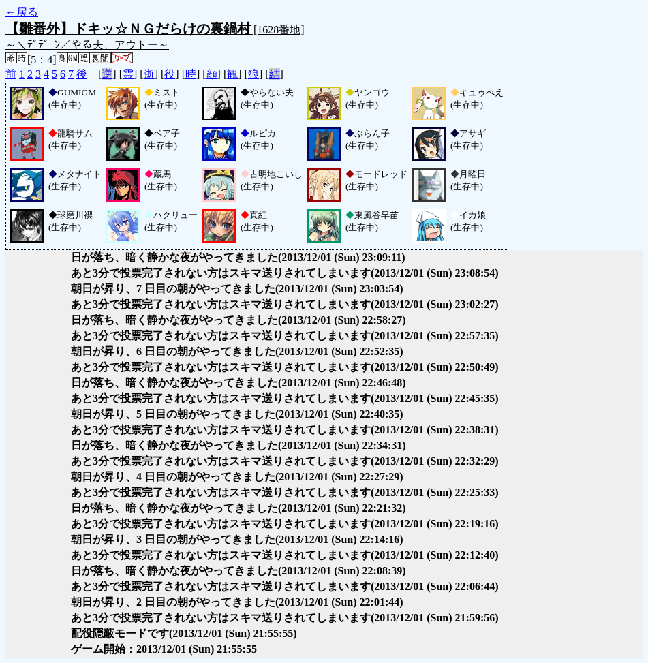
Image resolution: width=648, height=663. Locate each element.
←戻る (21, 12)
